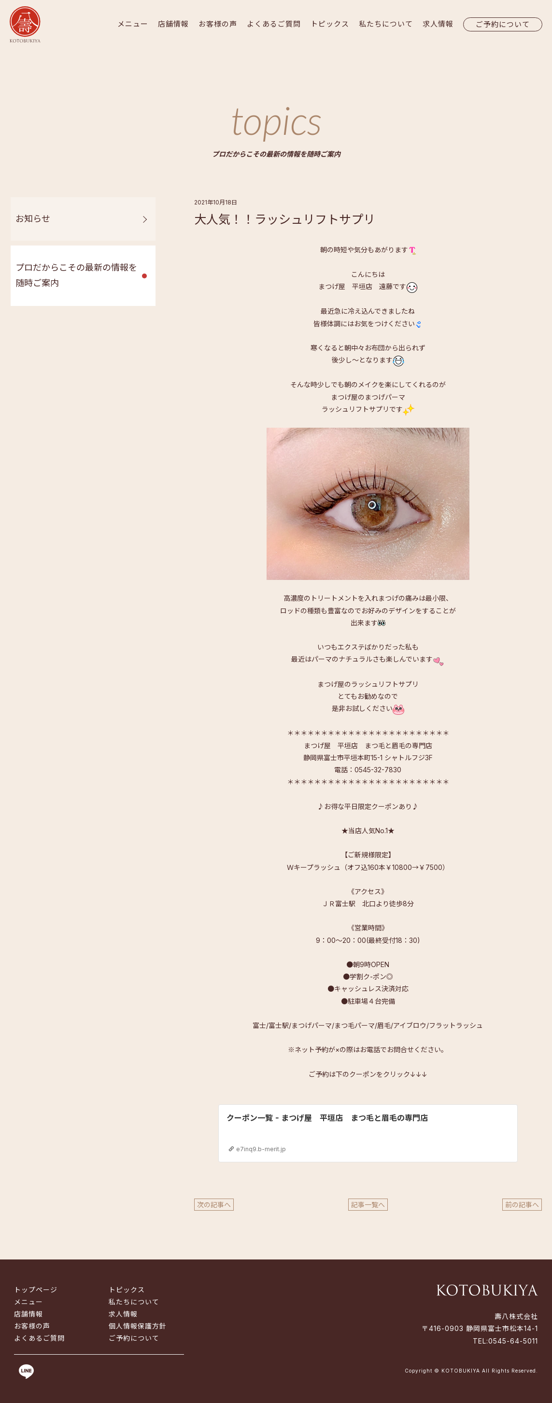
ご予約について (503, 24)
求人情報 (438, 24)
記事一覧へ (368, 1205)
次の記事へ (214, 1205)
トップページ (35, 1290)
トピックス (330, 24)
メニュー (132, 24)
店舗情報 (173, 24)
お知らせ (32, 219)
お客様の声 (217, 24)
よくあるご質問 (274, 24)
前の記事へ (522, 1205)
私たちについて (386, 24)
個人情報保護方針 (138, 1326)
